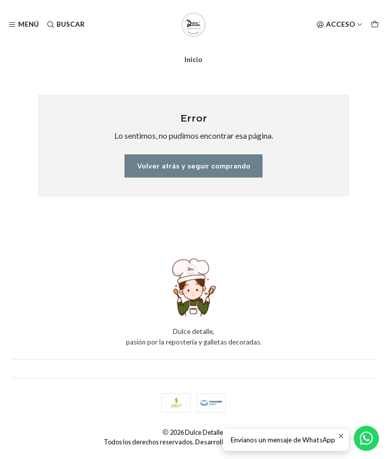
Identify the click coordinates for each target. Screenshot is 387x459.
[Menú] (23, 25)
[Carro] (375, 25)
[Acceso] (339, 25)
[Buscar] (65, 25)
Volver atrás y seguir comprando (193, 165)
